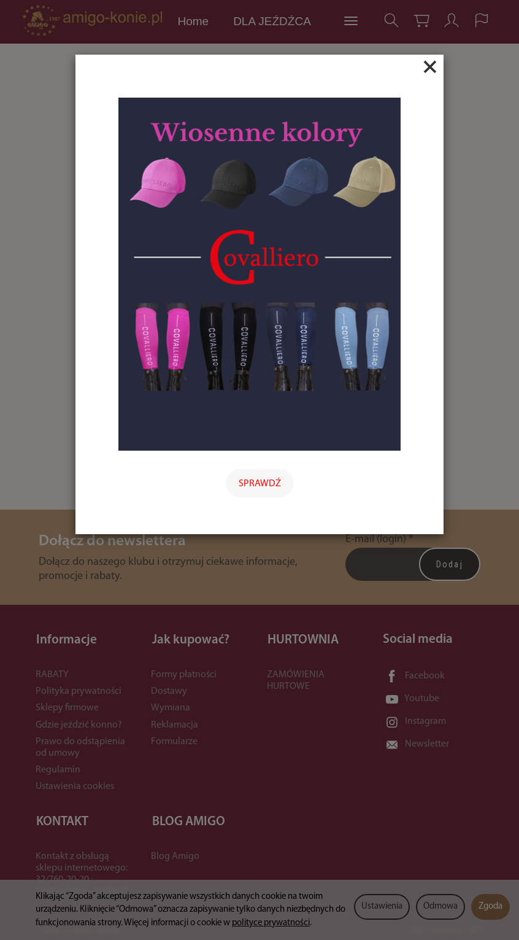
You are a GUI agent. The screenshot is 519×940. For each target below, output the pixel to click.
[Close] (430, 67)
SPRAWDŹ (260, 484)
